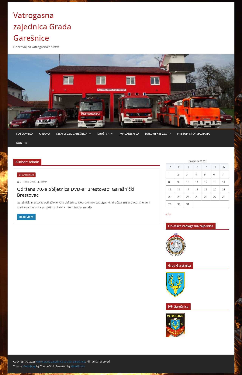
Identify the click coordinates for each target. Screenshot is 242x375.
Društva (103, 133)
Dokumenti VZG (156, 133)
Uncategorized (26, 175)
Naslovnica (24, 133)
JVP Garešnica (129, 133)
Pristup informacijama (193, 133)
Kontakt (22, 142)
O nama (44, 133)
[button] (89, 133)
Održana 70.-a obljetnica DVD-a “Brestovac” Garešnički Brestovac (75, 192)
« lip (168, 214)
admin (43, 181)
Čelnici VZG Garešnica (71, 133)
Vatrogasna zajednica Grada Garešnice (42, 26)
